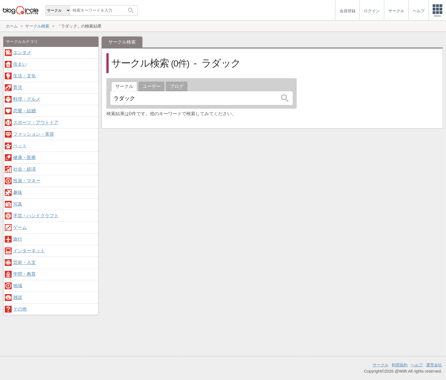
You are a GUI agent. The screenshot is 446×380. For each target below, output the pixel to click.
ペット (20, 145)
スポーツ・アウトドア (36, 122)
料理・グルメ (26, 99)
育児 (17, 87)
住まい (20, 64)
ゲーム (20, 227)
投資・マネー (26, 180)
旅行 (17, 239)
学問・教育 (24, 274)
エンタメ (22, 52)
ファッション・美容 (33, 134)
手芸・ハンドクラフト (36, 215)
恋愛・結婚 (24, 110)
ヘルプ (417, 365)
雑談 (17, 297)
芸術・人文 (24, 262)
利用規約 (400, 365)
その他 (20, 309)
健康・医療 (24, 157)
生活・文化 (24, 75)
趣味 (17, 192)
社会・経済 (24, 169)
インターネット (29, 250)
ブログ (176, 86)
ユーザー (152, 86)
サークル (381, 365)
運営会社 (434, 365)
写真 (17, 204)
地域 (17, 285)
